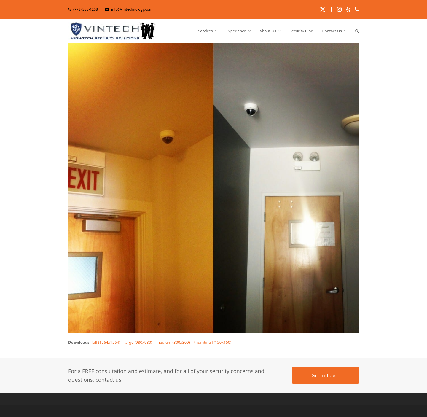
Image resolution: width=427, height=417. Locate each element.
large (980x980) (138, 342)
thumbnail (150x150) (213, 342)
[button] (357, 30)
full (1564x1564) (105, 342)
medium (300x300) (173, 342)
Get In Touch (325, 375)
